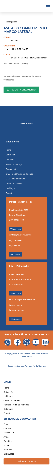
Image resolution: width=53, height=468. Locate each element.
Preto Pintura (41, 58)
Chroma (7, 428)
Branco (14, 58)
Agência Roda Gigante (35, 366)
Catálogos (10, 188)
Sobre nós (10, 154)
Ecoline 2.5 (9, 432)
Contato (9, 193)
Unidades (10, 159)
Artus (6, 437)
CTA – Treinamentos (15, 178)
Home (8, 150)
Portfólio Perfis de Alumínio (16, 404)
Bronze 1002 (23, 58)
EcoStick (8, 449)
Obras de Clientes (14, 183)
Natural (32, 58)
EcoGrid (7, 445)
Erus (6, 424)
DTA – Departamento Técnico (19, 174)
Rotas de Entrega (14, 164)
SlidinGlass (9, 454)
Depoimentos (12, 169)
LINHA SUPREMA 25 (19, 49)
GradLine (8, 441)
